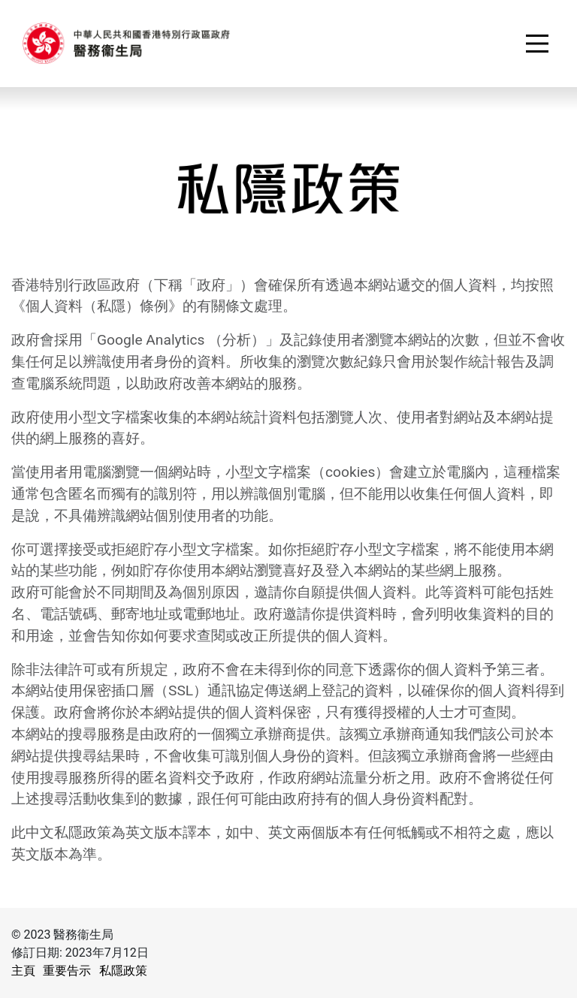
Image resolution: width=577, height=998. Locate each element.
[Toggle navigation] (537, 43)
